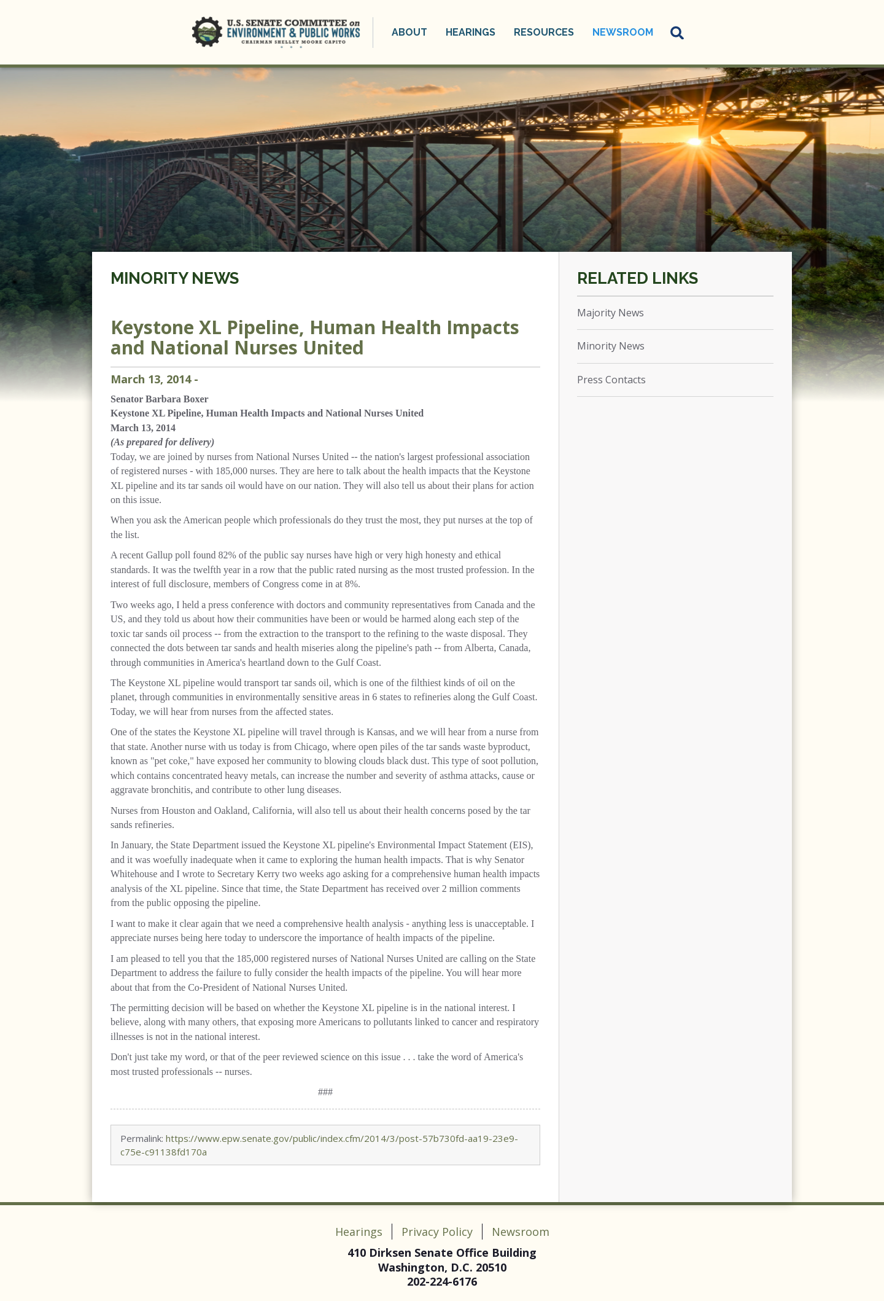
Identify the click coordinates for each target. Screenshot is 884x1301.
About (409, 32)
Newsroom (622, 32)
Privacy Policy (437, 1231)
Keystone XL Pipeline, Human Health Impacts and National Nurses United (314, 337)
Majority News (610, 312)
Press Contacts (611, 379)
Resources (544, 32)
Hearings (470, 32)
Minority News (174, 278)
